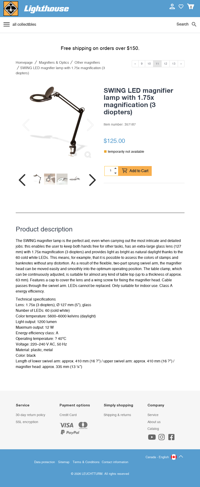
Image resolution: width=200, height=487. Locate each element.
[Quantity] (110, 170)
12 (165, 63)
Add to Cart (135, 171)
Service (152, 415)
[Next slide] (87, 125)
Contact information (115, 462)
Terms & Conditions (86, 462)
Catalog (153, 429)
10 (149, 63)
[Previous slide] (25, 125)
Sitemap (63, 462)
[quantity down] (115, 173)
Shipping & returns (117, 415)
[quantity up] (115, 168)
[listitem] (56, 121)
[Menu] (20, 25)
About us (154, 422)
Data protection (44, 462)
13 (173, 63)
